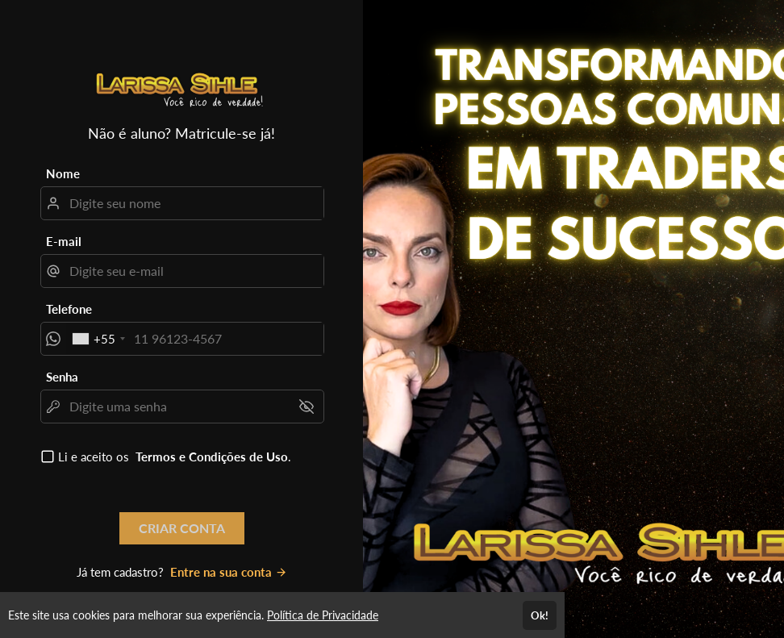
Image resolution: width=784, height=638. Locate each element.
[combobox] (98, 338)
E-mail (63, 241)
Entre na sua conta (228, 572)
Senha (62, 376)
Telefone (69, 309)
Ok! (539, 615)
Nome (63, 173)
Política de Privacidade (322, 615)
